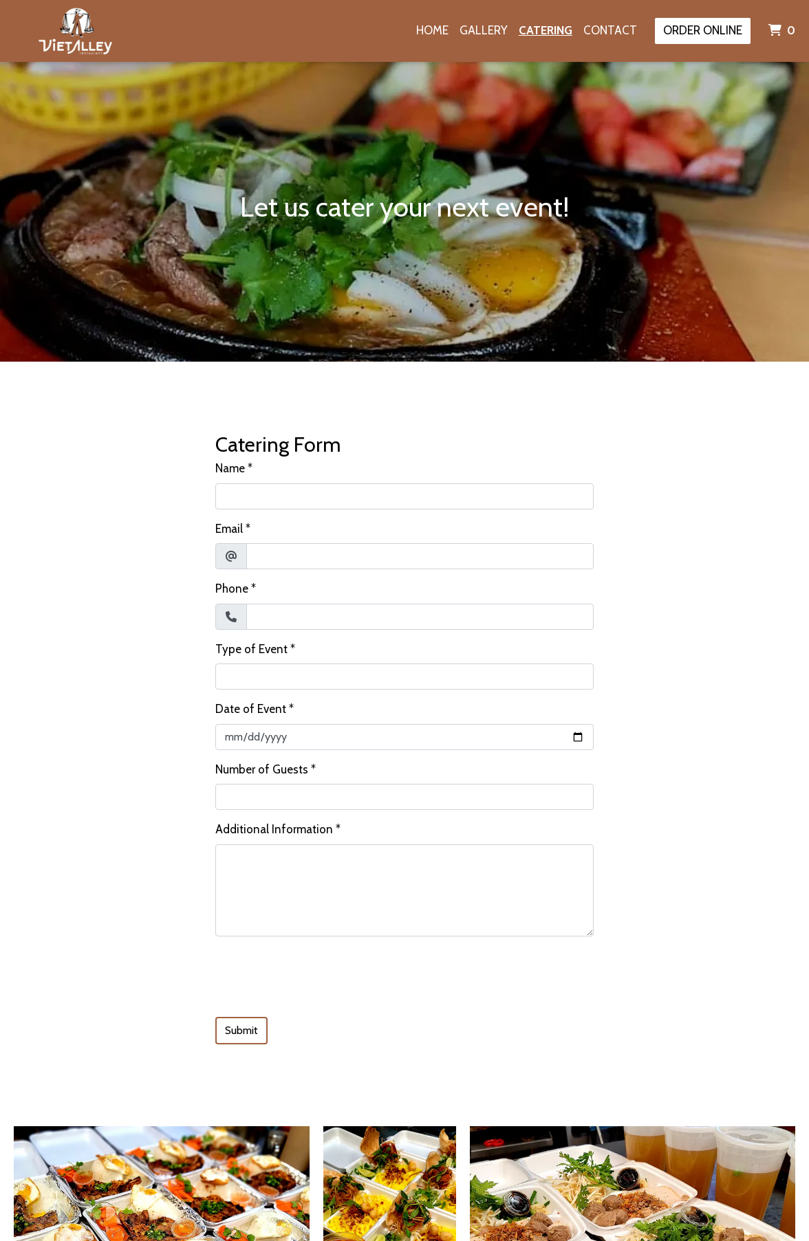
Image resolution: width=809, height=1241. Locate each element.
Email (229, 529)
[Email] (420, 556)
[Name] (404, 496)
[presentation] (319, 974)
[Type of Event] (404, 676)
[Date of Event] (404, 737)
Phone (231, 588)
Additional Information (274, 829)
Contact (610, 30)
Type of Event (251, 649)
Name (230, 468)
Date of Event (250, 709)
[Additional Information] (404, 890)
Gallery (484, 30)
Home (432, 30)
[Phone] (420, 617)
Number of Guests (261, 769)
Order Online (702, 30)
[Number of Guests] (404, 797)
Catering (545, 30)
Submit (241, 1030)
